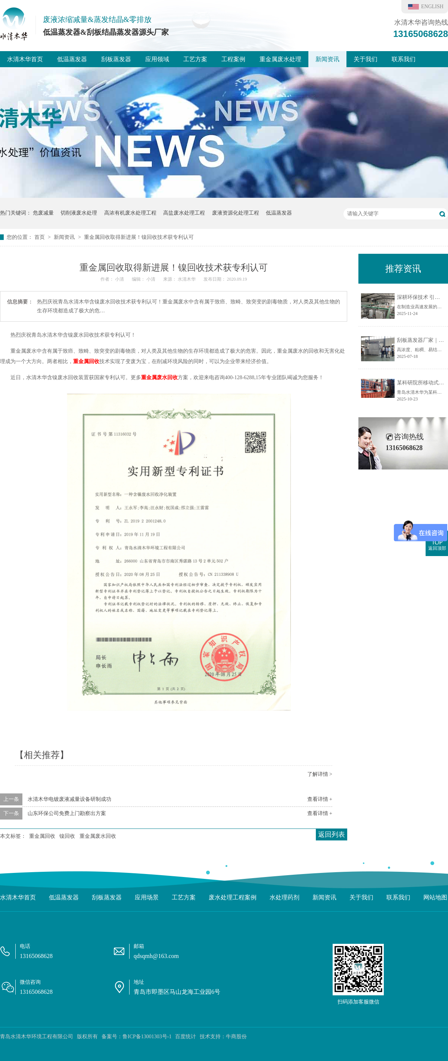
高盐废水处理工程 (184, 213)
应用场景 (147, 897)
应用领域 (157, 59)
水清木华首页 (25, 59)
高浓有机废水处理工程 (130, 213)
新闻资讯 (327, 59)
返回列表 (331, 834)
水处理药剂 (284, 897)
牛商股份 (236, 1036)
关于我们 (365, 59)
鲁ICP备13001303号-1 (146, 1036)
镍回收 (67, 836)
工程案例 (233, 59)
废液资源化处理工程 (235, 213)
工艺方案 (195, 59)
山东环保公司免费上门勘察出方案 (67, 813)
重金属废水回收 (159, 377)
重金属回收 (86, 361)
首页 (40, 237)
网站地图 (435, 897)
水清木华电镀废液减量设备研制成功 (69, 799)
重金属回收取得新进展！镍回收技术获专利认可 (139, 237)
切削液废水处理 (78, 213)
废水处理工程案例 (232, 897)
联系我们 (404, 59)
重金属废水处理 (280, 59)
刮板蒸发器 (116, 59)
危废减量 (43, 213)
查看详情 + (319, 799)
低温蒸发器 (72, 59)
